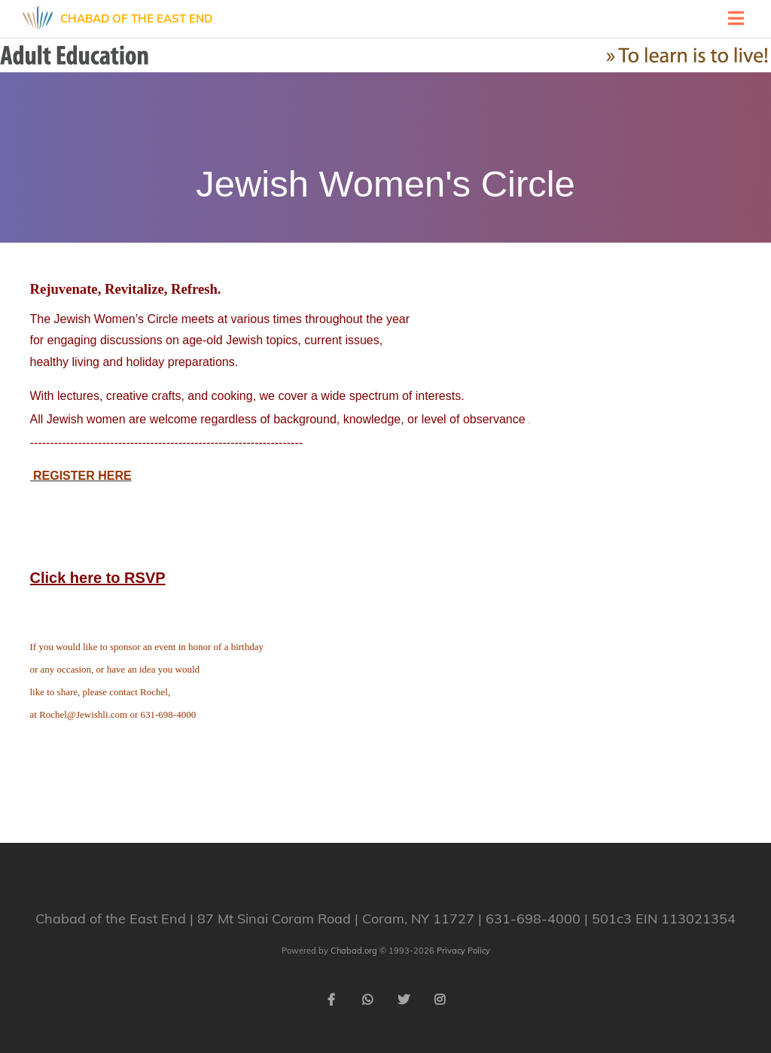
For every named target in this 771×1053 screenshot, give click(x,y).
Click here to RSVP (98, 577)
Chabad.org (354, 950)
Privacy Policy (463, 950)
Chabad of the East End (136, 18)
